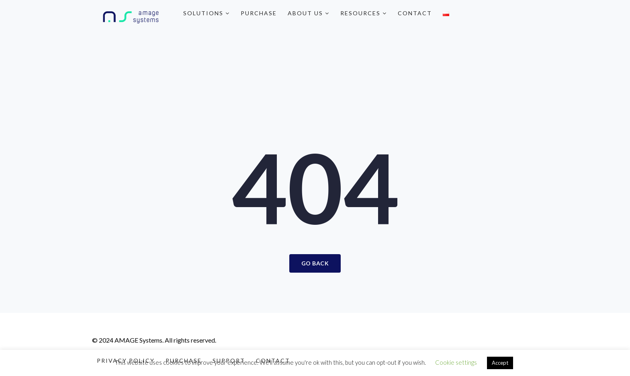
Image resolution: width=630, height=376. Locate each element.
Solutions (206, 13)
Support (229, 360)
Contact (415, 13)
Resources (363, 13)
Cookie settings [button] (456, 362)
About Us (308, 13)
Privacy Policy (126, 360)
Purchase (259, 13)
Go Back (315, 263)
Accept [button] (500, 363)
